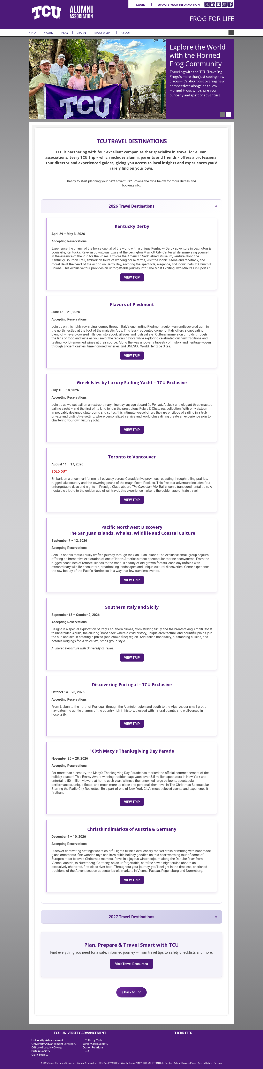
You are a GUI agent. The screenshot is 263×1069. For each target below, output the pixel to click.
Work (48, 32)
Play (64, 32)
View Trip (132, 277)
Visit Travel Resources (131, 964)
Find (32, 32)
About (126, 32)
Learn (81, 32)
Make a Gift (103, 32)
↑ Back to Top (131, 992)
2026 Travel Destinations (131, 206)
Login (140, 4)
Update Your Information (179, 4)
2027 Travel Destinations (132, 916)
